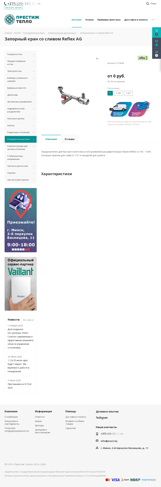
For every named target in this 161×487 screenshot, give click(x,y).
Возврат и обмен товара (74, 422)
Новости (39, 416)
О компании (11, 416)
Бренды (39, 425)
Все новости (28, 320)
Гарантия (70, 428)
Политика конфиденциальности (17, 429)
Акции (38, 421)
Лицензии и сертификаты (12, 422)
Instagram (102, 419)
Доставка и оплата (75, 416)
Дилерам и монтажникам (42, 431)
